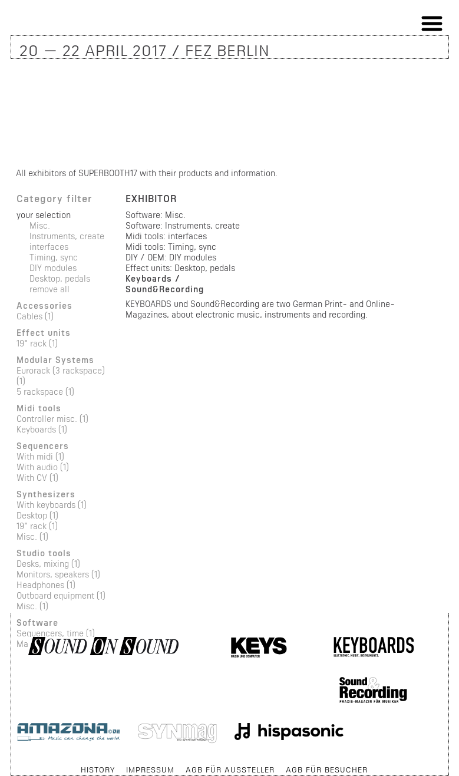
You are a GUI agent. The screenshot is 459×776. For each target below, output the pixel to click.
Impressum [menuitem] (150, 769)
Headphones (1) (45, 585)
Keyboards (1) (41, 429)
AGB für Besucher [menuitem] (327, 769)
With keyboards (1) (51, 505)
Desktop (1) (37, 515)
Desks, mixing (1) (48, 564)
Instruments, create (66, 236)
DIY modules (53, 268)
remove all (49, 289)
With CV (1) (37, 478)
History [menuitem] (98, 769)
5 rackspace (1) (45, 392)
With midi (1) (40, 456)
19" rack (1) (37, 343)
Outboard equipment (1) (60, 595)
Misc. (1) (32, 536)
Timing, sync (53, 257)
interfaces (48, 247)
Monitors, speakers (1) (58, 574)
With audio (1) (42, 467)
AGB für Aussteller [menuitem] (230, 769)
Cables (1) (35, 316)
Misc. (39, 225)
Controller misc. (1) (52, 419)
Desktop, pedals (59, 278)
